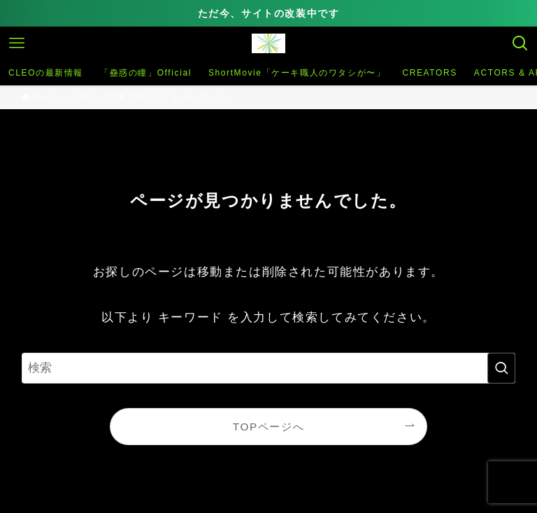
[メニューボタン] (17, 43)
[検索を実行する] (501, 368)
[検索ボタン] (520, 43)
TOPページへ (268, 427)
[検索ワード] (269, 368)
